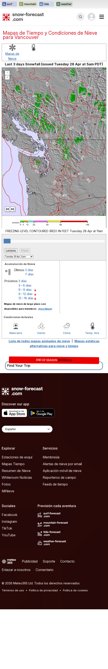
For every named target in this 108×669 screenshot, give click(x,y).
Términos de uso (13, 590)
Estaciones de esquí (17, 457)
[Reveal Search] (80, 17)
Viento (41, 333)
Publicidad (30, 561)
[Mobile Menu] (101, 17)
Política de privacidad (43, 590)
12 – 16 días (26, 298)
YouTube (8, 535)
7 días (29, 274)
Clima (66, 333)
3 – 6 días (24, 285)
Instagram (9, 521)
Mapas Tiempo (13, 464)
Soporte (49, 561)
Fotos (6, 484)
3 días (29, 270)
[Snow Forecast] (23, 16)
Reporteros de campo (59, 477)
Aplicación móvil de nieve (62, 471)
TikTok (7, 528)
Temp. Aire (92, 333)
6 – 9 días (25, 289)
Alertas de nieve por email (62, 464)
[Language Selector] (27, 429)
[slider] (7, 241)
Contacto (67, 561)
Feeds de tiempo (55, 484)
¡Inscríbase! (45, 308)
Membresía (51, 457)
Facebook (9, 515)
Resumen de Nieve (16, 471)
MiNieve (8, 491)
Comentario (44, 570)
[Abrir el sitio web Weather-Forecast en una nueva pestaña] (64, 4)
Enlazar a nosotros (16, 570)
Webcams (15, 333)
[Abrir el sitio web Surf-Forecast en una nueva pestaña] (9, 4)
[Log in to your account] (91, 17)
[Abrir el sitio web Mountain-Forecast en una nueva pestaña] (28, 4)
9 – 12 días (25, 294)
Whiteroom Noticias (17, 477)
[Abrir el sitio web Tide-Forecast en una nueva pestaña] (46, 4)
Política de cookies (75, 590)
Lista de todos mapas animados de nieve (39, 341)
